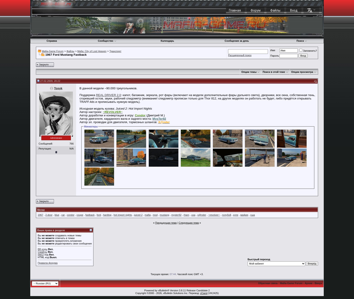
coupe (80, 215)
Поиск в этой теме (274, 72)
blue (57, 215)
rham (186, 215)
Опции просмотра (302, 72)
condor (71, 215)
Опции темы (248, 72)
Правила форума (48, 263)
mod (155, 215)
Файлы (275, 10)
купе (235, 215)
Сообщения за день (237, 40)
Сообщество (107, 40)
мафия (244, 215)
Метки (41, 209)
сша (252, 215)
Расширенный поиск (240, 55)
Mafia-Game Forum (52, 51)
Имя (272, 50)
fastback (90, 215)
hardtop (107, 215)
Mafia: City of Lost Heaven (91, 51)
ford (99, 215)
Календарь (167, 40)
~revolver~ (214, 215)
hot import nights (123, 215)
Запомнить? (308, 50)
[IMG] (41, 254)
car (63, 215)
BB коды (42, 249)
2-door (49, 215)
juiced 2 (138, 215)
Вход (294, 10)
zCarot (203, 293)
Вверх (318, 283)
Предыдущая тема (166, 222)
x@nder (201, 215)
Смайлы (42, 252)
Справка (52, 40)
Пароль (274, 55)
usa (193, 215)
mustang (164, 215)
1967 (40, 215)
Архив (308, 283)
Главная (235, 10)
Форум (256, 10)
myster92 (176, 215)
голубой (226, 215)
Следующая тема (189, 222)
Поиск (301, 40)
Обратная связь (268, 283)
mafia (148, 215)
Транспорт (115, 51)
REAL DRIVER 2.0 (108, 95)
